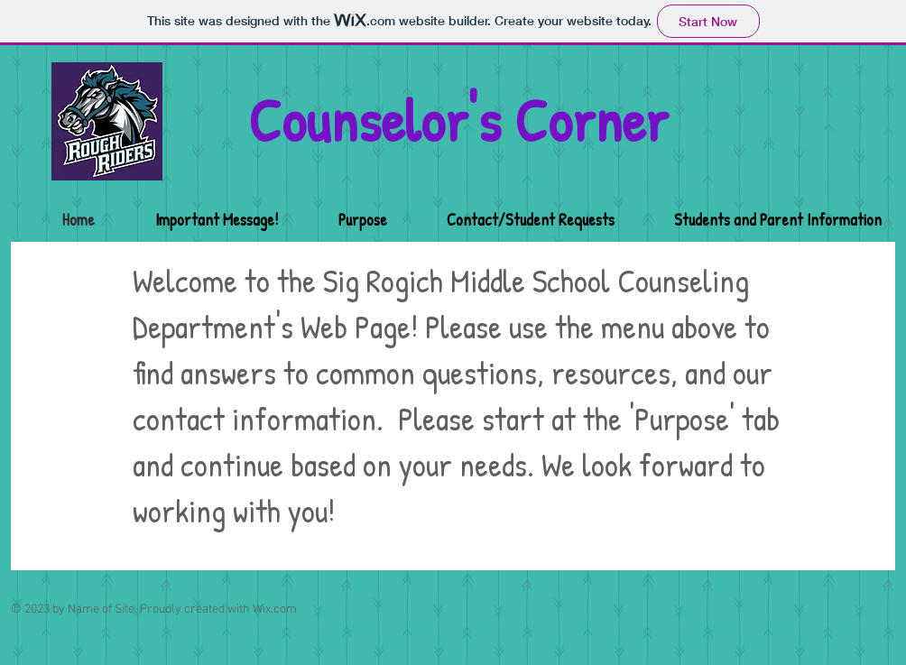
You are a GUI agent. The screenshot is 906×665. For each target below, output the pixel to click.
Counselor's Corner (458, 120)
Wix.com (275, 609)
